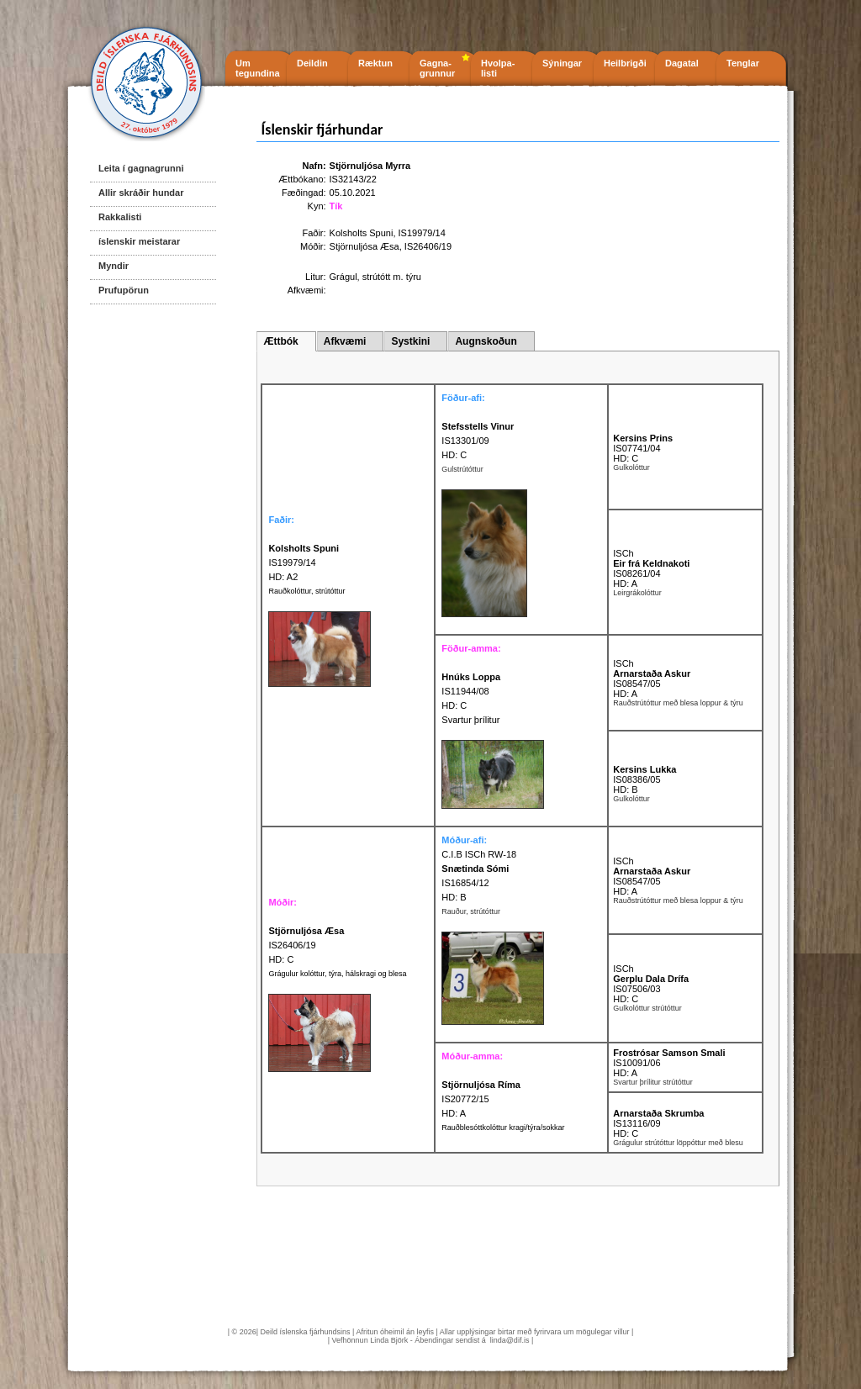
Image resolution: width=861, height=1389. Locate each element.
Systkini (410, 341)
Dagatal (682, 63)
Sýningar (562, 63)
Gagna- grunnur (437, 68)
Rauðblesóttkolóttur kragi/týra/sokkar (502, 1127)
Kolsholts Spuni (362, 233)
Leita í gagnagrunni (140, 168)
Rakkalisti (119, 217)
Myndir (113, 266)
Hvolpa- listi (498, 68)
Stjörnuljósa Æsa (364, 246)
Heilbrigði (625, 63)
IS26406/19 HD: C (306, 945)
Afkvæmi (345, 341)
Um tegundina (257, 68)
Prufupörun (123, 290)
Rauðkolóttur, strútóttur (306, 591)
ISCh (623, 553)
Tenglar (742, 63)
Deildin (312, 63)
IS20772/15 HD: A (480, 1099)
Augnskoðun (485, 341)
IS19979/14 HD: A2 (303, 562)
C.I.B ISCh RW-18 (478, 854)
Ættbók (280, 341)
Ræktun (375, 63)
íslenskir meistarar (139, 241)
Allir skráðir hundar (140, 192)
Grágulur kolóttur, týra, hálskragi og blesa (337, 973)
